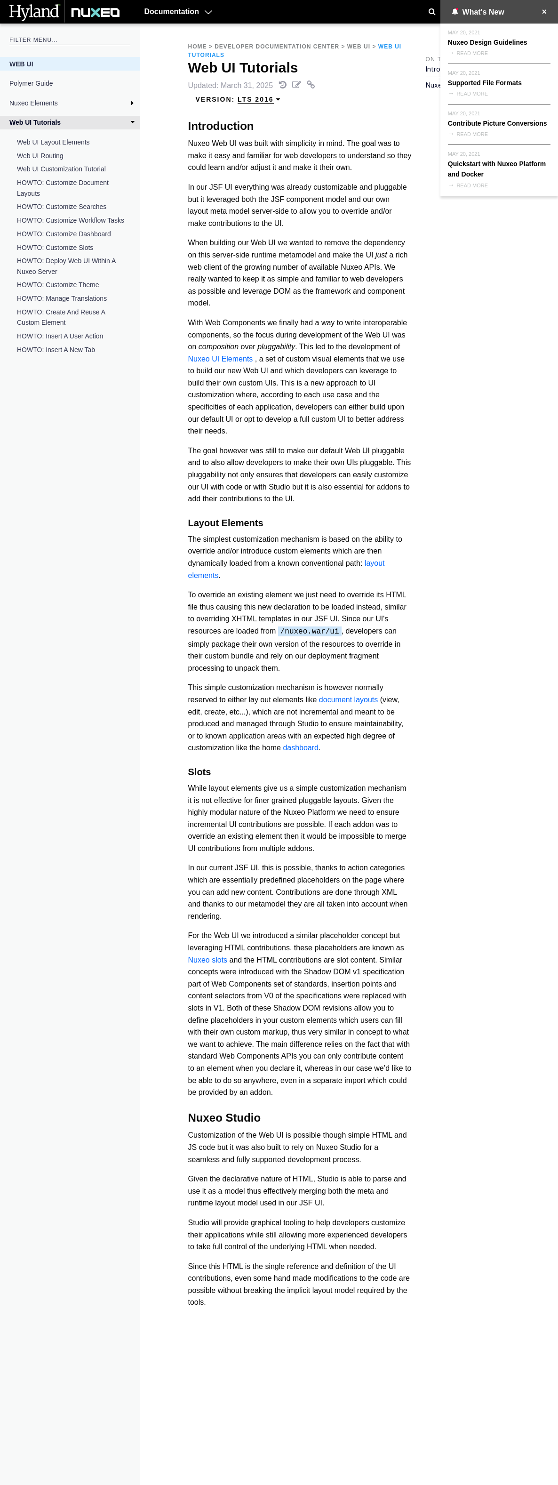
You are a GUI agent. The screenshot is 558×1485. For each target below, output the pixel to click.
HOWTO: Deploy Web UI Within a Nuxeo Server (66, 266)
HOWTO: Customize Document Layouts (63, 188)
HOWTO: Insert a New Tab (56, 349)
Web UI (21, 64)
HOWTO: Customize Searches (61, 206)
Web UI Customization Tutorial (61, 169)
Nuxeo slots (208, 960)
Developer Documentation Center (277, 46)
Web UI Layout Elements (53, 142)
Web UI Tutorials (35, 122)
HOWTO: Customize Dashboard (64, 234)
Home (197, 46)
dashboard (301, 748)
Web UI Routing (40, 156)
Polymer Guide (31, 83)
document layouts (348, 700)
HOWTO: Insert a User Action (60, 336)
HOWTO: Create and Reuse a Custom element (61, 317)
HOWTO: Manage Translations (62, 298)
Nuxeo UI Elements (220, 359)
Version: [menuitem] (238, 100)
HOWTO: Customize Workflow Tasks (70, 220)
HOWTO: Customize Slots (55, 247)
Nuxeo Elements (33, 103)
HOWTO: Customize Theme (58, 285)
